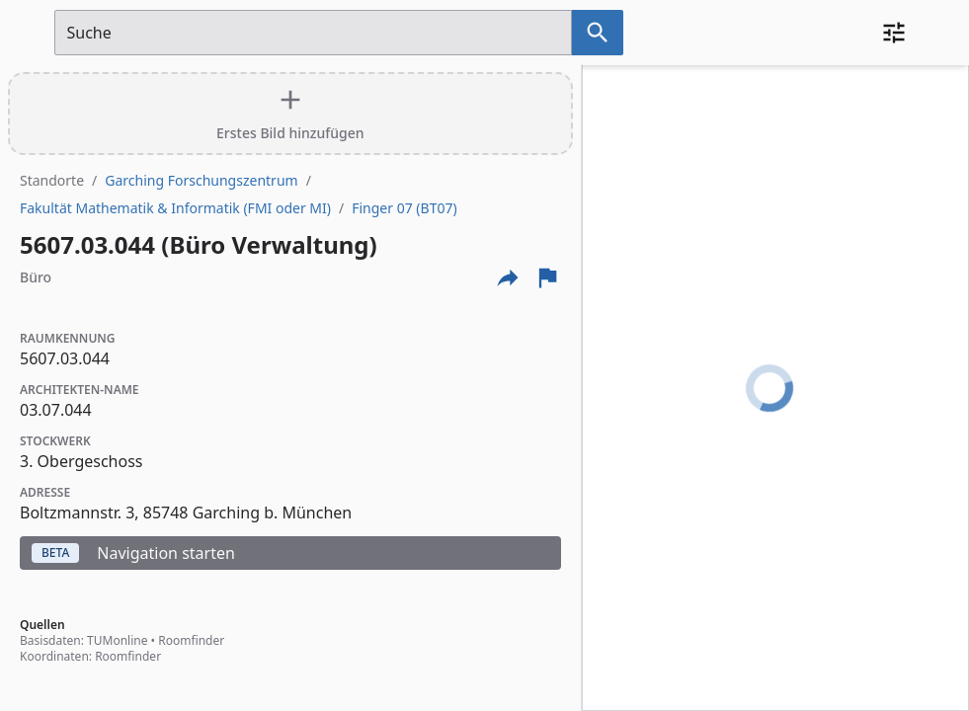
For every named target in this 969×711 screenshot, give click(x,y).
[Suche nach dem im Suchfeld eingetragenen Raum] (597, 32)
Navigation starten (133, 553)
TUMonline (117, 640)
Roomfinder (191, 640)
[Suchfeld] (313, 32)
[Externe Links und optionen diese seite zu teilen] (508, 277)
